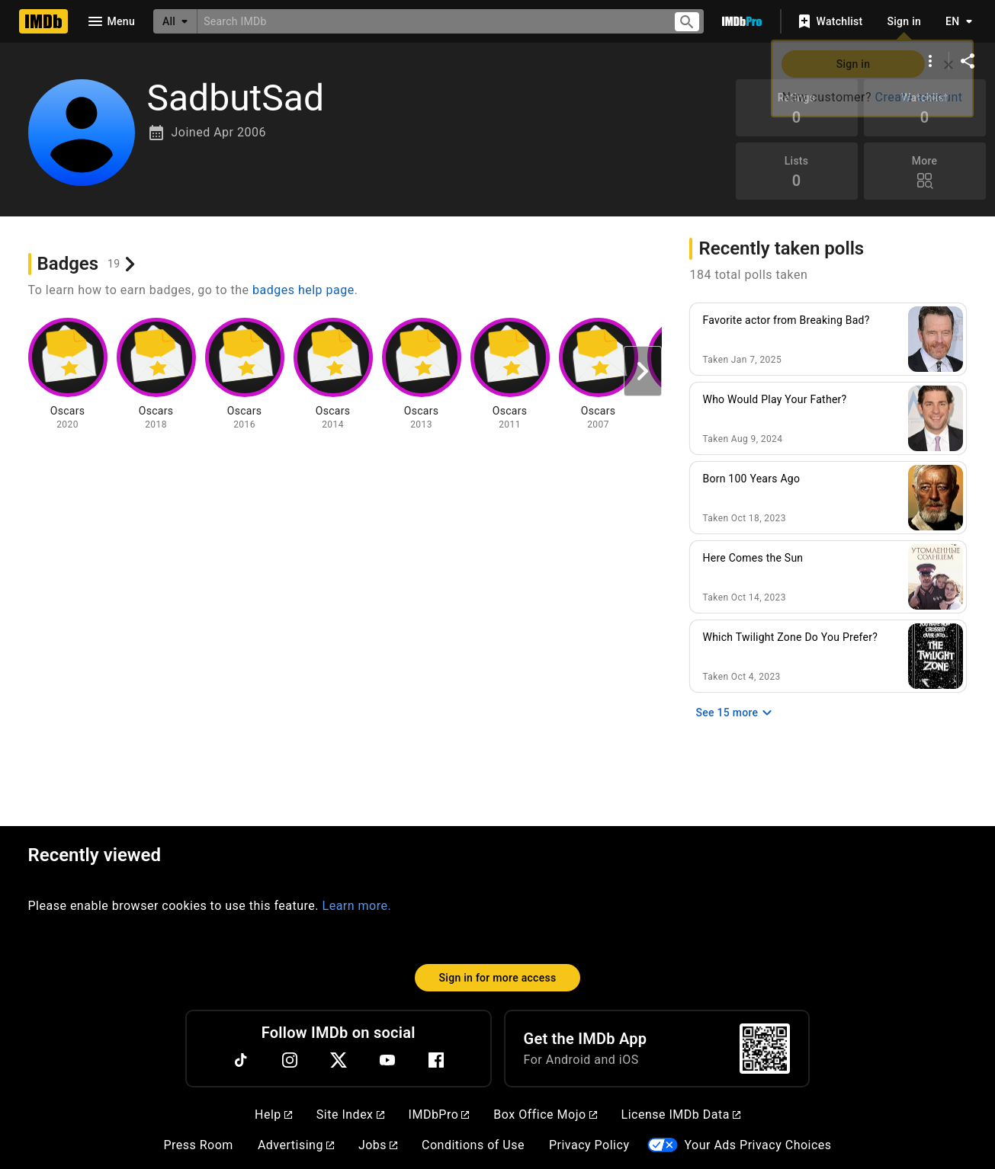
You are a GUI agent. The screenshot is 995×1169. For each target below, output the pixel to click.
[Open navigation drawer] (110, 21)
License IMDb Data (680, 1114)
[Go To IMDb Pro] (742, 21)
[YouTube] (387, 1060)
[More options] (930, 61)
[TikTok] (241, 1060)
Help (273, 1114)
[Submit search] (687, 21)
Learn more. (357, 905)
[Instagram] (289, 1060)
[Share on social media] (967, 61)
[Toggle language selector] (954, 21)
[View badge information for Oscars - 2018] (156, 374)
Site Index (350, 1114)
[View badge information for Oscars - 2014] (333, 374)
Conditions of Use (473, 1145)
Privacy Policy (589, 1145)
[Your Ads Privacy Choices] (662, 1145)
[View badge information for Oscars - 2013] (421, 374)
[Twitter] (338, 1060)
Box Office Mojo (544, 1114)
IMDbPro (439, 1114)
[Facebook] (436, 1060)
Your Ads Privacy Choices (757, 1145)
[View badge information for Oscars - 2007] (598, 374)
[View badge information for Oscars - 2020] (68, 374)
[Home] (43, 21)
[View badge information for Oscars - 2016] (244, 374)
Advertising (296, 1145)
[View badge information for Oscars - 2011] (510, 374)
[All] (175, 21)
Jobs (377, 1145)
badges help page (303, 290)
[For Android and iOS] (765, 1048)
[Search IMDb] (428, 21)
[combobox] (428, 21)
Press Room (198, 1145)
